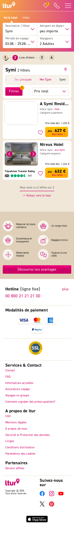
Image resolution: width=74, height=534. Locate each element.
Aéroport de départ (52, 26)
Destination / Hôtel (17, 26)
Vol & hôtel (11, 18)
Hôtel (26, 18)
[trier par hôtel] (51, 91)
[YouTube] (60, 495)
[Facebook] (42, 495)
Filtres (14, 91)
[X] (42, 506)
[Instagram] (51, 495)
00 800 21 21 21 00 (22, 296)
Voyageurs (46, 38)
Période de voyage (17, 38)
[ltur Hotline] (56, 5)
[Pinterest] (51, 506)
